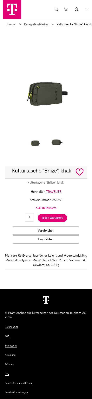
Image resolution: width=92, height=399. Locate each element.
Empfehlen (46, 239)
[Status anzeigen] (77, 9)
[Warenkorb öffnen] (66, 9)
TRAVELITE (53, 192)
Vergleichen (46, 230)
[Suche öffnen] (55, 9)
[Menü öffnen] (86, 9)
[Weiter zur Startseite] (46, 300)
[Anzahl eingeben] (29, 217)
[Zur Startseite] (12, 9)
